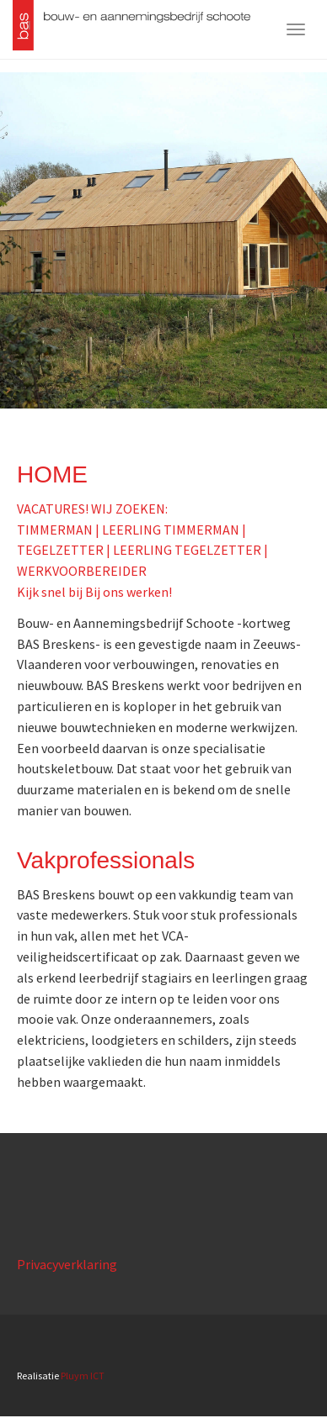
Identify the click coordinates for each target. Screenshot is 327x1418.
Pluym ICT (83, 1375)
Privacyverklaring (67, 1264)
